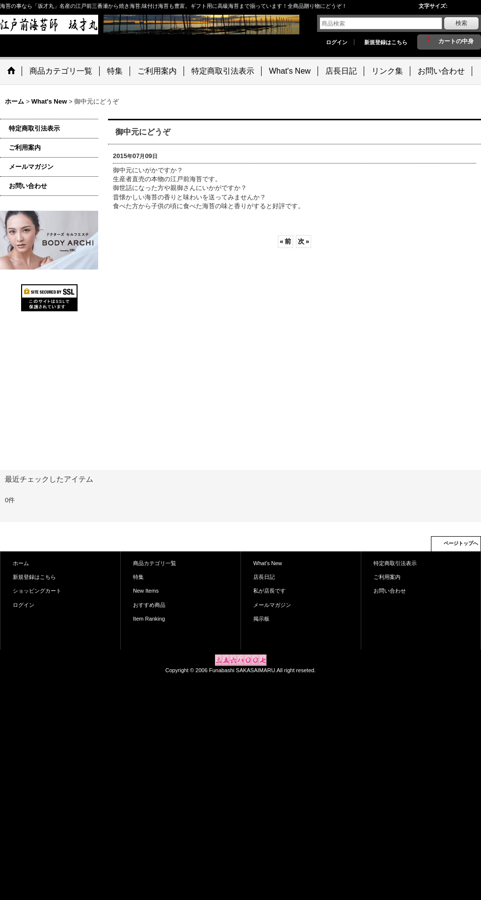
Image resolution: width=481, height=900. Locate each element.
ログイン (336, 42)
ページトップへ (461, 543)
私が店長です (269, 591)
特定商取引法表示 (34, 128)
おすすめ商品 (149, 605)
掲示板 (261, 619)
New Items (146, 591)
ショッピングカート (37, 591)
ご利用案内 (25, 147)
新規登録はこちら (385, 42)
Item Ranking (149, 619)
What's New (267, 563)
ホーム (21, 563)
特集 (138, 577)
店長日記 (264, 577)
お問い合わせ (28, 186)
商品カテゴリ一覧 (154, 563)
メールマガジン (31, 166)
